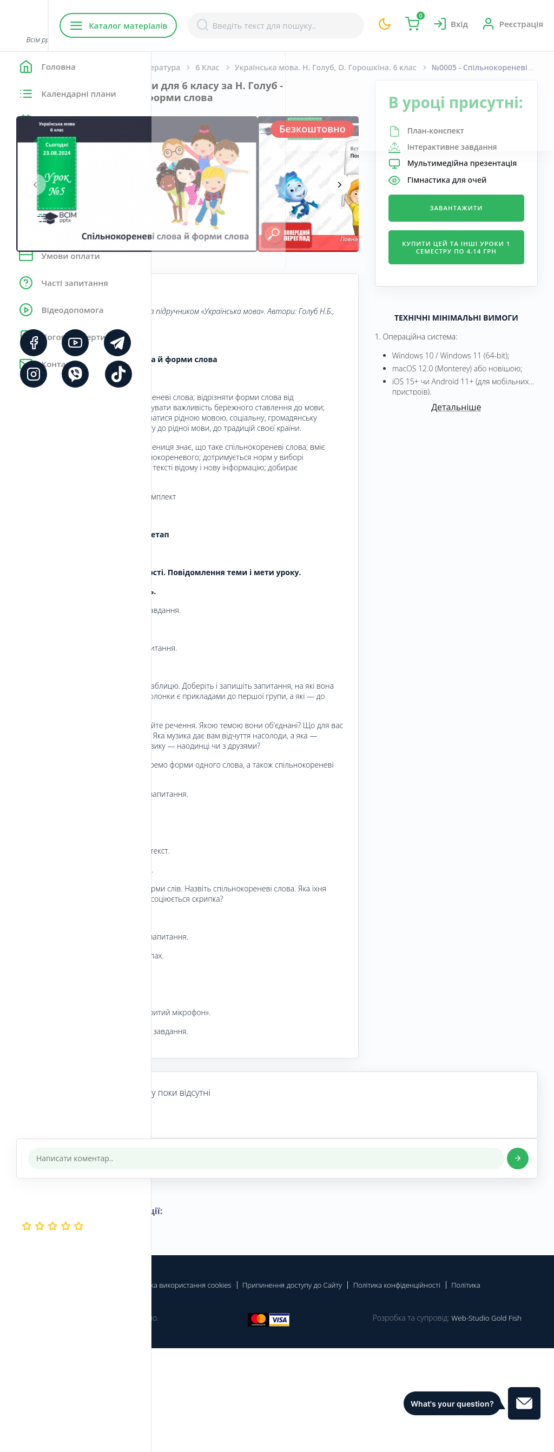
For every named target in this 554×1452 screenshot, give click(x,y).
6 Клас (359, 67)
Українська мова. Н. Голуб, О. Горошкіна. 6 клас (440, 67)
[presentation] (186, 184)
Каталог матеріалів (221, 25)
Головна (184, 67)
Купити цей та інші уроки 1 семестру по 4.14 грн (481, 310)
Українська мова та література (273, 67)
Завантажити (481, 262)
